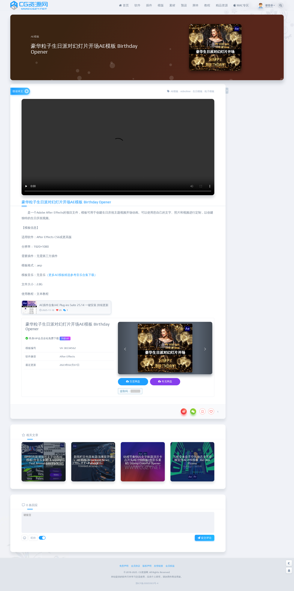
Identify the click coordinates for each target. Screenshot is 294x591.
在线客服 (257, 179)
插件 (149, 5)
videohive (185, 91)
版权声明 (147, 565)
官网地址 (257, 153)
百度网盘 (133, 381)
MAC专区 (241, 5)
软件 (137, 5)
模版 (161, 5)
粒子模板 (209, 91)
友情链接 (158, 565)
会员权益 (170, 565)
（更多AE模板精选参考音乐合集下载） (71, 275)
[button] (125, 348)
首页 (124, 5)
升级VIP (65, 338)
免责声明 (123, 565)
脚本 (196, 5)
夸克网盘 (165, 381)
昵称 (33, 537)
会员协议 (135, 565)
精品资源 (222, 5)
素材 (172, 5)
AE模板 (174, 91)
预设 (184, 5)
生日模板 (197, 91)
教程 (207, 5)
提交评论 (205, 538)
